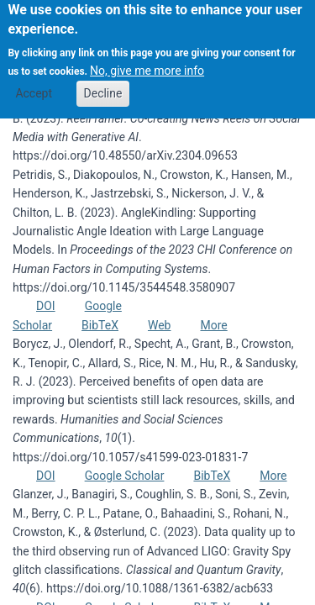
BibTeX (99, 325)
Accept (33, 84)
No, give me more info (147, 62)
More (213, 325)
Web (159, 325)
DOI (45, 306)
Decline (103, 84)
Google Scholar (125, 475)
